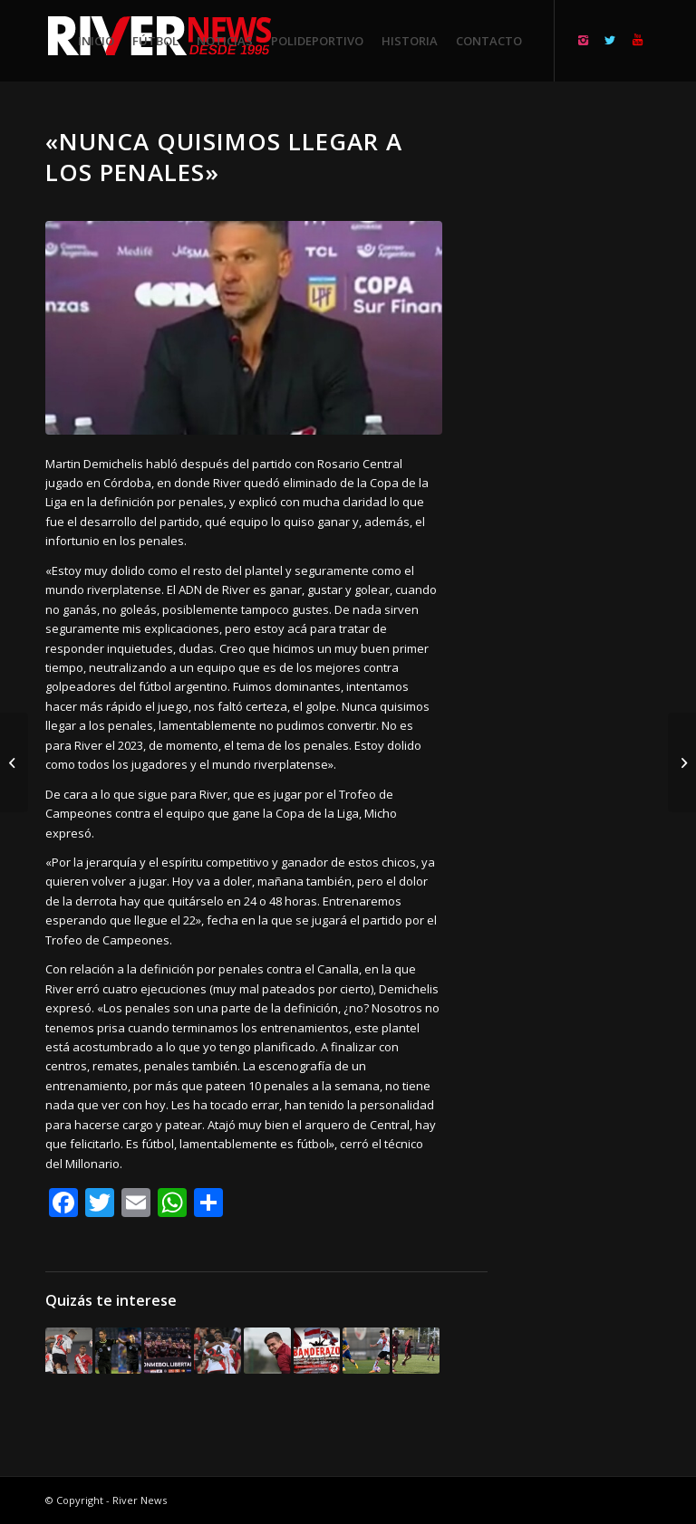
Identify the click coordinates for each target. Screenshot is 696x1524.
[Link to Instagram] (582, 39)
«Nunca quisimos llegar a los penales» (223, 156)
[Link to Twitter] (610, 39)
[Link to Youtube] (637, 39)
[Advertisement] (591, 398)
